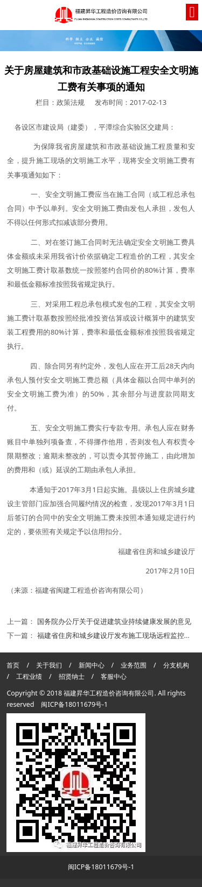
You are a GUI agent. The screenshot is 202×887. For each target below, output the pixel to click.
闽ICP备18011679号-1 (74, 704)
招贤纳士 (72, 676)
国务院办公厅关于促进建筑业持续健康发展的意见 (114, 621)
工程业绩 (30, 676)
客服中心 (114, 676)
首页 (12, 665)
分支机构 (176, 665)
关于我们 (49, 665)
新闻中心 (92, 665)
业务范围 (134, 665)
